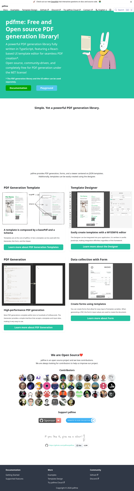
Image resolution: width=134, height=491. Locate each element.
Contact (88, 10)
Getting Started (12, 475)
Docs (5, 10)
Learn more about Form (100, 318)
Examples (15, 10)
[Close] (131, 1)
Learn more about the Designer (100, 246)
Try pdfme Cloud (72, 10)
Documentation (18, 88)
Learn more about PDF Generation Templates (33, 247)
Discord (56, 10)
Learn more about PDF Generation (33, 327)
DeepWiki (54, 1)
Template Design (29, 10)
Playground (46, 88)
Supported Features (14, 478)
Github (94, 475)
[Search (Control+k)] (124, 10)
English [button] (100, 10)
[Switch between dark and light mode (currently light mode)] (110, 10)
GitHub (44, 10)
